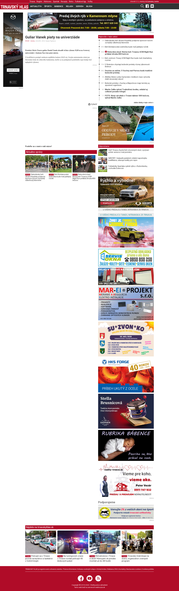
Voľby (90, 1)
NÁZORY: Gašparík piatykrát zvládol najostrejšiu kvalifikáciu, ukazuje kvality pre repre (127, 159)
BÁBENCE (58, 6)
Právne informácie (69, 569)
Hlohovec (47, 1)
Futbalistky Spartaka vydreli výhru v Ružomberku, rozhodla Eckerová (127, 167)
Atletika (32, 41)
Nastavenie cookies (133, 569)
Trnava (32, 1)
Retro (71, 1)
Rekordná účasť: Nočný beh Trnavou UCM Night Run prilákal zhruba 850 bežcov (84, 177)
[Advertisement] (61, 84)
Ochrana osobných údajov (86, 569)
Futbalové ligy (80, 1)
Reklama (110, 569)
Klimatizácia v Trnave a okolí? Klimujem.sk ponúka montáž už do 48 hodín (103, 558)
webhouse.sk (100, 587)
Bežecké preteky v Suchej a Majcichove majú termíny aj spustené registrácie (127, 84)
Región (39, 1)
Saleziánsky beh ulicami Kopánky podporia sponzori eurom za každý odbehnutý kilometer (35, 177)
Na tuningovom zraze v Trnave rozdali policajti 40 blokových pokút (70, 558)
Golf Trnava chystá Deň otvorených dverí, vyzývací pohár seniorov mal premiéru (128, 151)
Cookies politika (148, 569)
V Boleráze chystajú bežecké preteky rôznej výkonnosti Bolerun (127, 65)
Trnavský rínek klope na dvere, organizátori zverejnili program (135, 558)
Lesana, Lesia (153, 1)
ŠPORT (27, 41)
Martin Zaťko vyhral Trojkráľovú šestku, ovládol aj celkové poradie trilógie (126, 90)
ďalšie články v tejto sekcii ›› (144, 102)
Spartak (56, 1)
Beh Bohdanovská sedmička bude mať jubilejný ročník (60, 176)
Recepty (64, 1)
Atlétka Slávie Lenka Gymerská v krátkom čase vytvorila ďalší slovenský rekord (127, 78)
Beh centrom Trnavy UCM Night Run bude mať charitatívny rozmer (128, 59)
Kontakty (122, 569)
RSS (116, 569)
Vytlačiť (92, 104)
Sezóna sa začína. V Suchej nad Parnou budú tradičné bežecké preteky (128, 72)
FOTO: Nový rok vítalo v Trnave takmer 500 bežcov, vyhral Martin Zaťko (127, 97)
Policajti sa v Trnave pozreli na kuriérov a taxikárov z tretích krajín (39, 558)
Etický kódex (101, 569)
